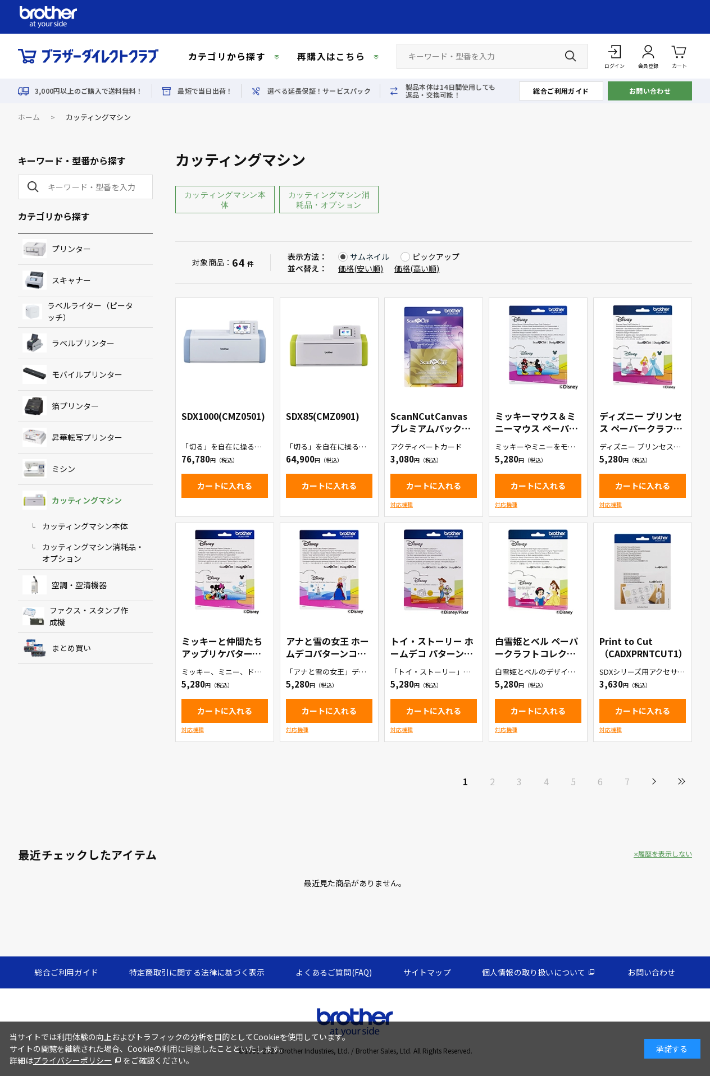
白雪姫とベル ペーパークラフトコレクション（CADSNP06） (536, 653)
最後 (681, 781)
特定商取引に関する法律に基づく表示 (197, 972)
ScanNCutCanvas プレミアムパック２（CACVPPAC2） (430, 428)
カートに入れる (224, 485)
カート (679, 56)
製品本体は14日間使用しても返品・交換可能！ (450, 91)
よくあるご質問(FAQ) (333, 972)
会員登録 (648, 66)
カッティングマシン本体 (225, 199)
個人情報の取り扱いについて (534, 972)
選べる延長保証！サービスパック (319, 91)
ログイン (614, 66)
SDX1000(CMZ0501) (223, 416)
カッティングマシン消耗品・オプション (329, 199)
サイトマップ (427, 972)
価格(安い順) (360, 268)
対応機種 (401, 504)
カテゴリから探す (227, 56)
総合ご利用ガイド (561, 90)
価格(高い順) (416, 268)
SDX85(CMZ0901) (322, 416)
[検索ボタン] (570, 56)
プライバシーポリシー (72, 1060)
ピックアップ (435, 256)
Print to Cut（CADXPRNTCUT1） (643, 647)
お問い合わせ (650, 90)
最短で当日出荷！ (205, 91)
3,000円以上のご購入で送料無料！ (89, 91)
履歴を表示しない (665, 853)
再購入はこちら (331, 56)
